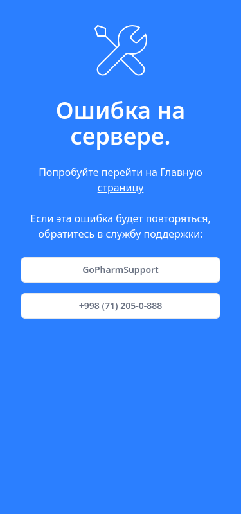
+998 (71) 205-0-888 (120, 305)
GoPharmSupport (120, 269)
